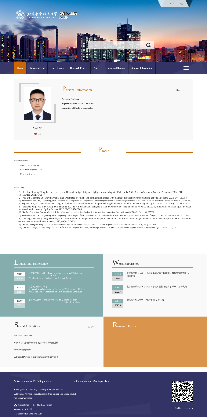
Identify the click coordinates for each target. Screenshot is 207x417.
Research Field (36, 68)
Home (20, 68)
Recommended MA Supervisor (92, 381)
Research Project (78, 68)
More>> (91, 327)
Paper (97, 68)
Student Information (141, 68)
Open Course (57, 68)
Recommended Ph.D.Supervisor (34, 381)
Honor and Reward (115, 68)
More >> (180, 90)
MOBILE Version (44, 405)
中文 (181, 4)
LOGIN (170, 4)
